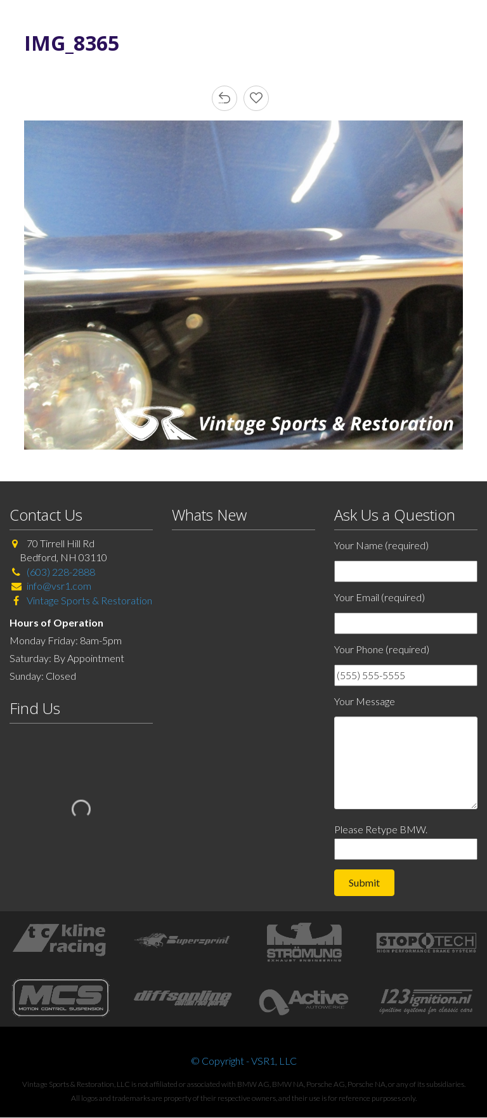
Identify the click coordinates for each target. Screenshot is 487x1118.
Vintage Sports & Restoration (88, 600)
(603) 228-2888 (61, 572)
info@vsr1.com (59, 586)
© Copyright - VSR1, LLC (244, 1061)
